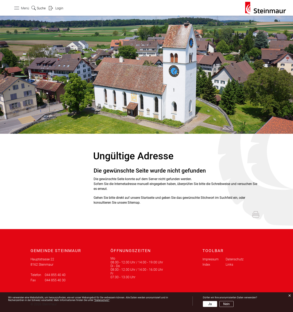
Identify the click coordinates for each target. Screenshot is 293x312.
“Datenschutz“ (101, 300)
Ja (210, 304)
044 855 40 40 (55, 275)
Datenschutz (235, 259)
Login (59, 8)
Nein (226, 304)
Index (206, 264)
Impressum (210, 259)
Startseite (147, 198)
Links (229, 264)
